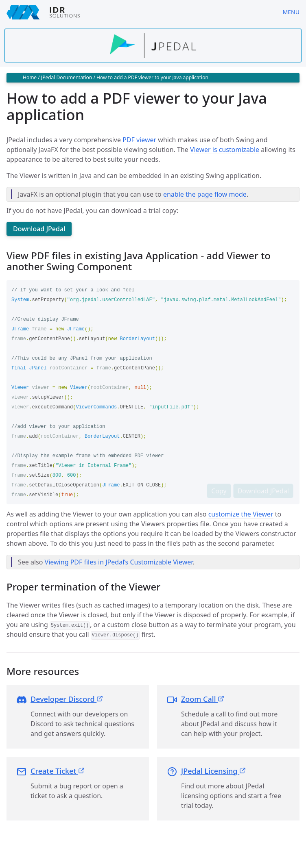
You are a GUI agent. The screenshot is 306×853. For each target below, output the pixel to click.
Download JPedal (39, 228)
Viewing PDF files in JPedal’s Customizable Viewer (119, 562)
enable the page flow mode (205, 194)
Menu (291, 12)
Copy (218, 490)
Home (30, 77)
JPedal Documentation (66, 77)
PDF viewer (139, 139)
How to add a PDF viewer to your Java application (152, 77)
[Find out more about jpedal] (153, 45)
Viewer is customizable (224, 149)
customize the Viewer (240, 514)
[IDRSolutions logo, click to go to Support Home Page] (138, 12)
